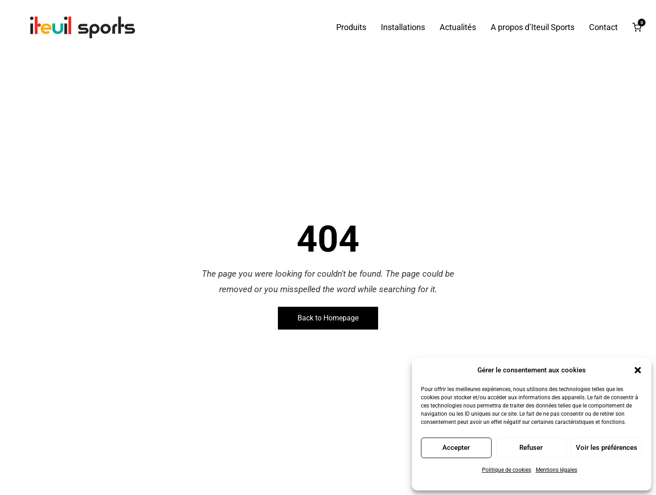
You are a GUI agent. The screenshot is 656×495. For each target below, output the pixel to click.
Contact (603, 27)
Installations (403, 27)
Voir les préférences (606, 447)
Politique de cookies (506, 470)
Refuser (531, 447)
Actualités (458, 27)
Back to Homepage (328, 318)
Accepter (456, 447)
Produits (351, 27)
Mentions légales (556, 470)
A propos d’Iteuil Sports (532, 27)
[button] (637, 370)
